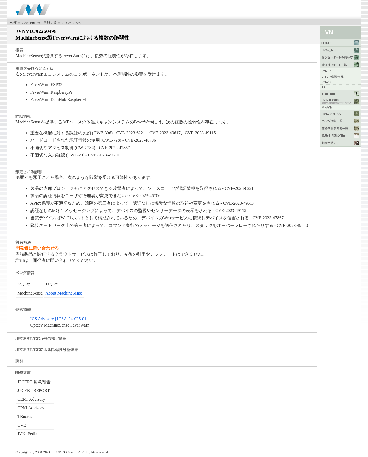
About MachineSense (63, 293)
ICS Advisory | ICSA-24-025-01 (58, 318)
